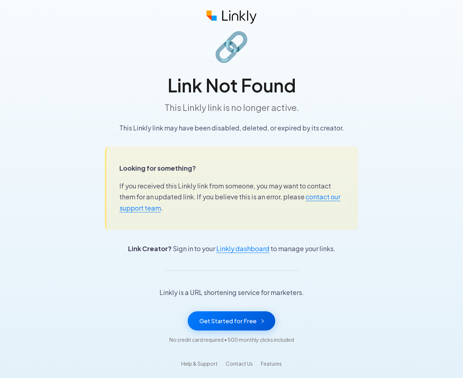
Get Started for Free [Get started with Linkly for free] (231, 321)
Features (271, 363)
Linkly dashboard (242, 248)
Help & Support (199, 363)
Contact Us (239, 363)
